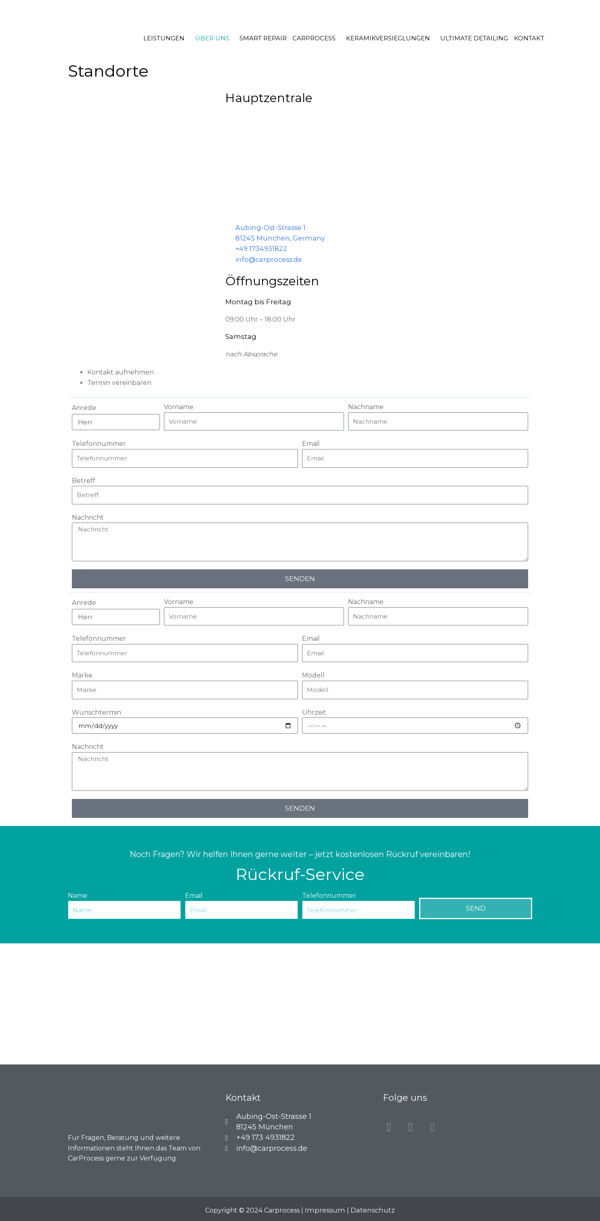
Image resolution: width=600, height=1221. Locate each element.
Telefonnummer (99, 442)
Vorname (178, 406)
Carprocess (314, 38)
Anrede (84, 406)
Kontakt (523, 38)
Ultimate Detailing (470, 38)
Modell (313, 674)
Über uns (215, 38)
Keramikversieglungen (386, 38)
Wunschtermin (96, 711)
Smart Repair (264, 38)
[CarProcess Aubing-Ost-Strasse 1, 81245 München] (300, 1002)
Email (311, 442)
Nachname (366, 406)
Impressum (326, 1209)
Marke (82, 674)
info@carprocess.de (267, 258)
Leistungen (169, 38)
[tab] (309, 371)
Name (77, 894)
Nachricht (88, 516)
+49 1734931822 (260, 248)
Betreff (83, 479)
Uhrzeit (314, 711)
